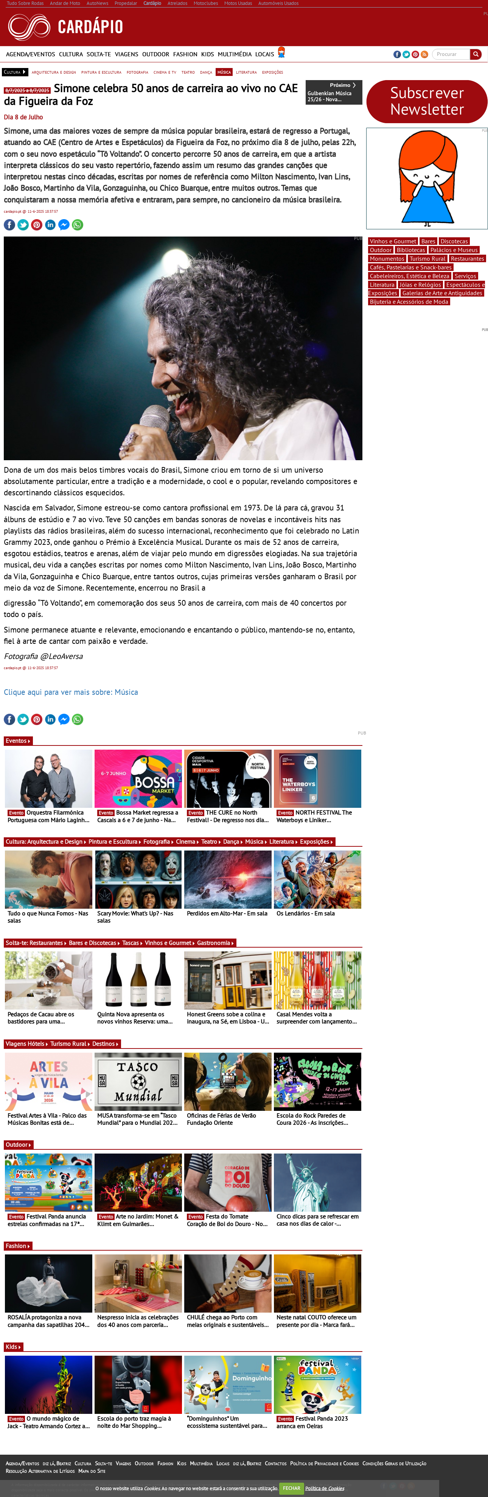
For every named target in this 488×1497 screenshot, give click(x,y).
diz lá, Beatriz (57, 1463)
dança (206, 71)
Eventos (18, 740)
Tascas (132, 942)
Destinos (105, 1043)
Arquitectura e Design (57, 841)
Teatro (211, 841)
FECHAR (291, 1488)
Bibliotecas (411, 250)
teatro (188, 71)
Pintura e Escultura (115, 841)
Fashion (185, 54)
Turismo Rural (70, 1043)
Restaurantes (48, 942)
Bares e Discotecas (95, 942)
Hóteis (38, 1043)
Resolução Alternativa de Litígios (40, 1471)
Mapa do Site (91, 1471)
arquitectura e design (54, 71)
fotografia (137, 71)
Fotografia (158, 841)
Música (256, 841)
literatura (246, 71)
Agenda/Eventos (30, 54)
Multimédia (235, 54)
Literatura (283, 841)
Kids (207, 54)
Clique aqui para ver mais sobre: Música (71, 692)
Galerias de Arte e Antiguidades (442, 293)
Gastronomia (216, 942)
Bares (428, 241)
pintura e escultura (101, 71)
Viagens (126, 54)
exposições (272, 71)
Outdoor (155, 54)
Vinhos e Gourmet (170, 942)
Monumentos (387, 258)
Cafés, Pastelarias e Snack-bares (411, 267)
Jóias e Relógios (420, 284)
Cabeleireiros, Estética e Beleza (409, 276)
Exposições (317, 841)
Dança (233, 841)
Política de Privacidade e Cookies (324, 1463)
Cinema (188, 841)
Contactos (275, 1463)
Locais (264, 54)
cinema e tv (165, 71)
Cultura (71, 54)
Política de (324, 1488)
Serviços (465, 276)
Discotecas (454, 241)
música (224, 71)
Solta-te (99, 54)
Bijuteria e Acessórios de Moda (409, 301)
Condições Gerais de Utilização (394, 1463)
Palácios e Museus (454, 250)
